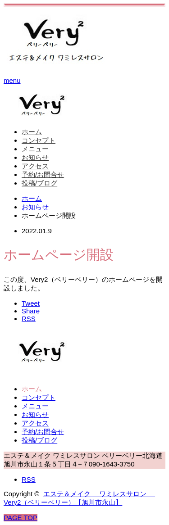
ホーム (32, 132)
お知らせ (35, 157)
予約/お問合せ (43, 174)
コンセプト (38, 140)
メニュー (35, 149)
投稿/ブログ (39, 183)
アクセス (35, 166)
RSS (29, 479)
